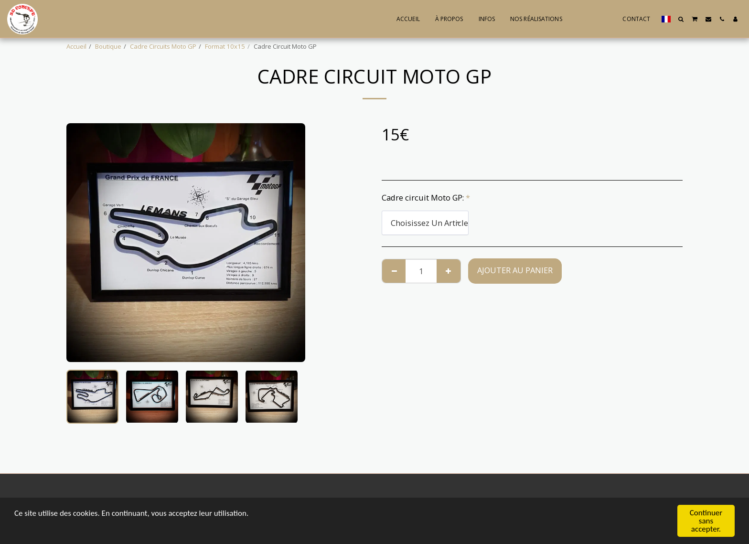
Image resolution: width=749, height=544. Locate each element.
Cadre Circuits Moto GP (163, 46)
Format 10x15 (225, 46)
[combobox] (425, 223)
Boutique (108, 46)
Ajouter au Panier (515, 270)
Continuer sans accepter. (706, 521)
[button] (681, 19)
